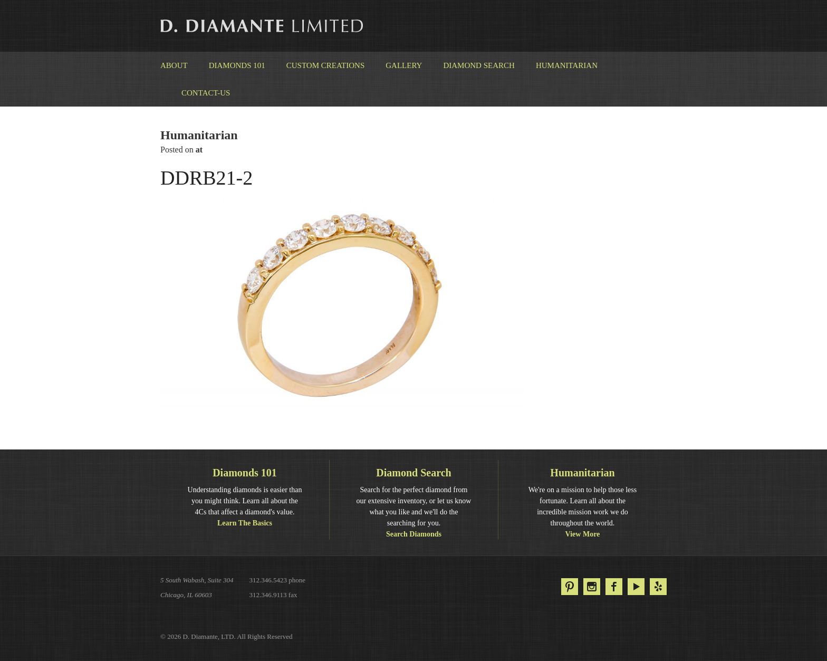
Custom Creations (325, 65)
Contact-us (205, 93)
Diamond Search (478, 65)
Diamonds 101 (237, 65)
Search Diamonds (413, 534)
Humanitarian (567, 65)
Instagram (591, 586)
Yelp (658, 586)
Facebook (613, 586)
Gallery (404, 65)
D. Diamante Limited (263, 26)
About (174, 65)
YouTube (636, 586)
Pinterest (569, 586)
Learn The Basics (244, 523)
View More (582, 534)
